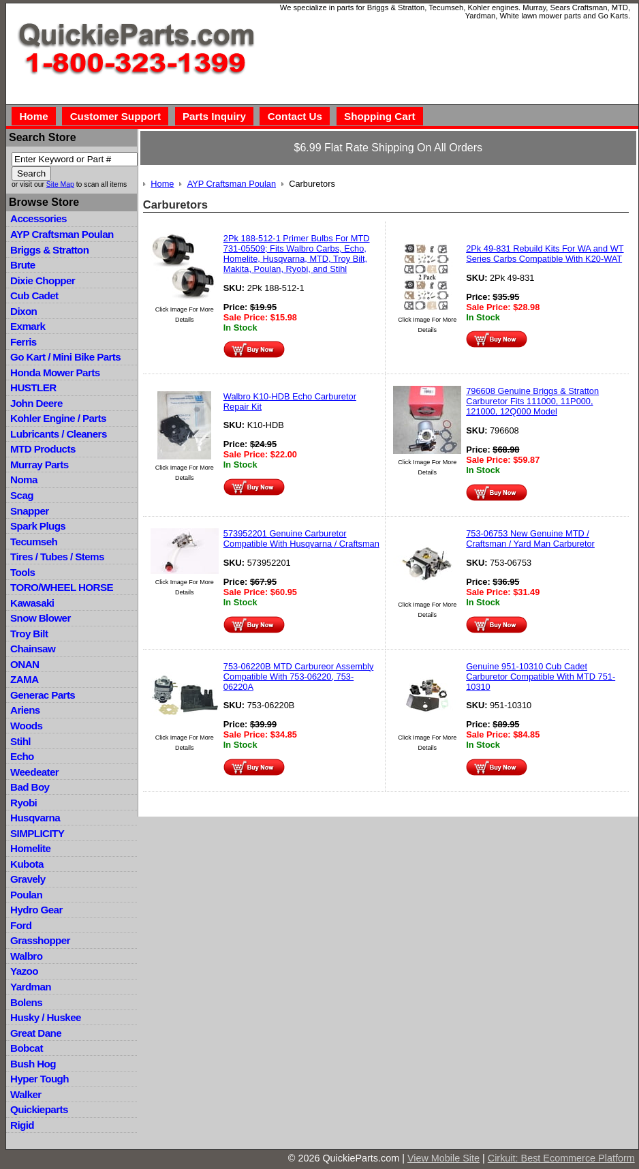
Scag (21, 495)
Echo (22, 756)
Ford (20, 925)
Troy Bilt (29, 633)
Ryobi (23, 802)
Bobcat (26, 1048)
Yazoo (24, 971)
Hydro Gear (36, 909)
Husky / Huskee (45, 1017)
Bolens (26, 1002)
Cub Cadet (34, 295)
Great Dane (35, 1033)
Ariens (25, 710)
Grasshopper (40, 940)
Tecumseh (33, 541)
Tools (22, 572)
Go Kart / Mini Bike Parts (65, 357)
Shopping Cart (380, 116)
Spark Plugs (37, 526)
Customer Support (115, 116)
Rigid (22, 1125)
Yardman (30, 986)
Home (33, 116)
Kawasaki (32, 603)
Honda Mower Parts (54, 372)
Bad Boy (29, 787)
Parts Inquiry (214, 116)
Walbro (26, 956)
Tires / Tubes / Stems (57, 556)
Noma (23, 479)
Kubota (27, 864)
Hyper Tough (39, 1078)
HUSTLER (33, 387)
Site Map (60, 184)
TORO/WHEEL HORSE (61, 587)
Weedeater (34, 772)
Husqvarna (35, 817)
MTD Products (43, 449)
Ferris (23, 342)
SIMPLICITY (37, 833)
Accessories (38, 218)
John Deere (36, 403)
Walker (26, 1094)
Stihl (20, 741)
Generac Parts (42, 695)
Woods (26, 725)
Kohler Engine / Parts (58, 418)
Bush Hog (33, 1063)
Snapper (29, 511)
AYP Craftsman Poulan (62, 234)
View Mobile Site (443, 1158)
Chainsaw (32, 648)
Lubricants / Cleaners (58, 434)
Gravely (27, 879)
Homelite (30, 848)
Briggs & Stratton (49, 250)
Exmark (27, 326)
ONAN (24, 664)
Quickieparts (39, 1109)
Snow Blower (40, 618)
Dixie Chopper (42, 280)
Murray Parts (39, 464)
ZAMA (24, 679)
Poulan (26, 894)
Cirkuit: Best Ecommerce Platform (561, 1158)
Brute (22, 265)
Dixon (23, 311)
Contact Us (295, 116)
